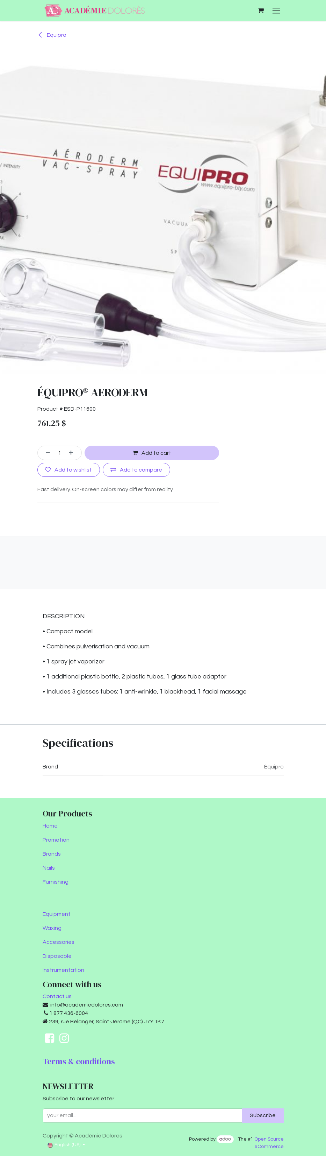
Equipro (51, 35)
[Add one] (73, 453)
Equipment (57, 914)
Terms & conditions (79, 1061)
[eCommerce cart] (261, 10)
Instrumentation (63, 970)
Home (50, 826)
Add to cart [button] (151, 453)
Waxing (52, 928)
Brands (52, 854)
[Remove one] (46, 453)
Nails (49, 868)
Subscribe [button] (263, 1115)
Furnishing (55, 882)
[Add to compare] (136, 470)
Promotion (56, 840)
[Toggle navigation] (276, 10)
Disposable (57, 956)
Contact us (57, 996)
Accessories (58, 942)
